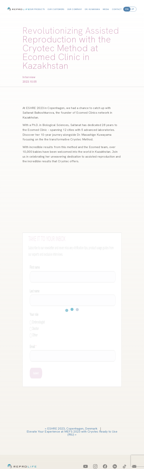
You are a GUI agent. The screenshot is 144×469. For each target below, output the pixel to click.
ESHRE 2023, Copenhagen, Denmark (72, 428)
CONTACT (117, 9)
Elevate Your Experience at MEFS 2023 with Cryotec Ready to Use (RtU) (72, 433)
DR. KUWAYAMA (92, 9)
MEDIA (106, 9)
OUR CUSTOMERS (55, 9)
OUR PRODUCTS (37, 9)
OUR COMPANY (74, 9)
